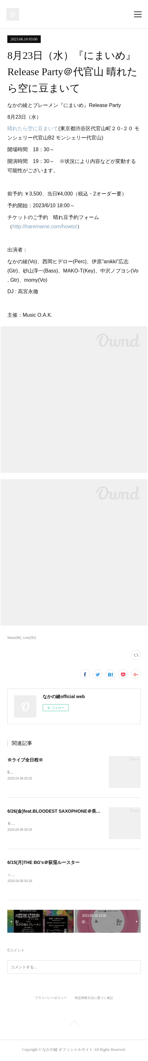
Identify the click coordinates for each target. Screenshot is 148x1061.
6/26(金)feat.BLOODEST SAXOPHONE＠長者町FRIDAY (64, 811)
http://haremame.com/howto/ (44, 226)
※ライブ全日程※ (25, 759)
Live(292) (29, 638)
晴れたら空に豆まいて (32, 128)
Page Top (74, 1025)
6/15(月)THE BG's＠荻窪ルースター (43, 863)
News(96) (14, 638)
